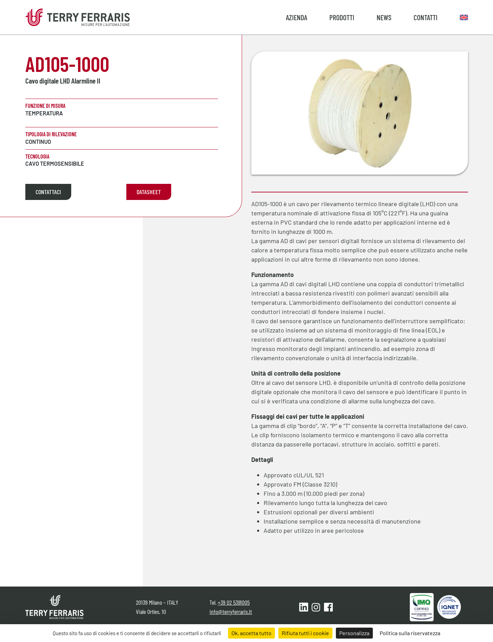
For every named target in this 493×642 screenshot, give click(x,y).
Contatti (426, 17)
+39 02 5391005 (234, 602)
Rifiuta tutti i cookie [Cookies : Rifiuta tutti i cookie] (305, 633)
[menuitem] (464, 17)
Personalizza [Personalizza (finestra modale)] (354, 633)
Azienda (296, 17)
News (384, 17)
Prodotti (341, 17)
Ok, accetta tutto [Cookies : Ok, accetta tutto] (251, 633)
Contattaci (48, 192)
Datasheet (149, 192)
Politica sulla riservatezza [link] (410, 633)
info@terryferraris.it (231, 611)
